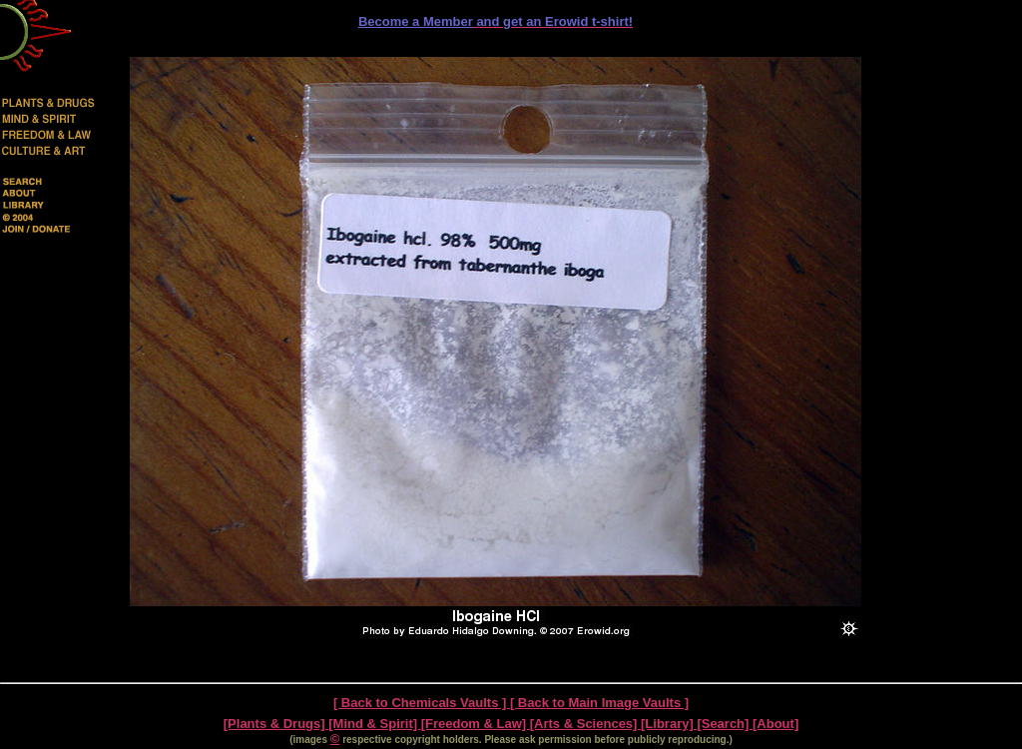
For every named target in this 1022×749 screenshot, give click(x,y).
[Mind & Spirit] (374, 723)
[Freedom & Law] (475, 723)
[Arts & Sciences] (585, 723)
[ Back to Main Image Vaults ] (599, 702)
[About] (775, 723)
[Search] (725, 723)
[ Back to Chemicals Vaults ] (421, 702)
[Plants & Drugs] (276, 723)
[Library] (669, 723)
